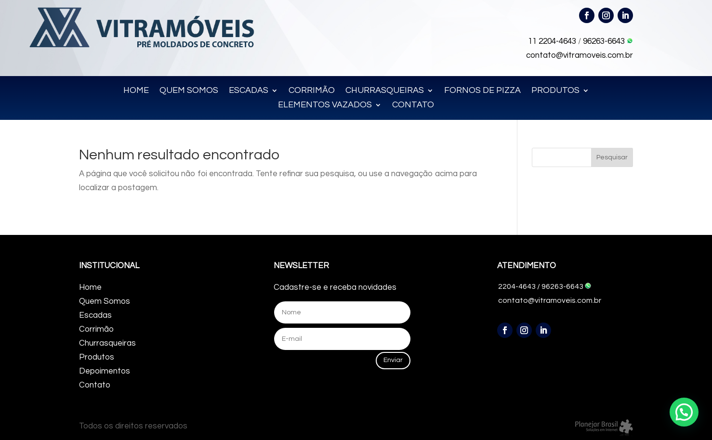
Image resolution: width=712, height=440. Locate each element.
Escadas (95, 315)
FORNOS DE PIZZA (482, 91)
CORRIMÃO (312, 91)
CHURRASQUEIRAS (384, 91)
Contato (94, 385)
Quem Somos (104, 301)
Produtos (96, 357)
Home (90, 287)
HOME (136, 91)
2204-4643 (517, 286)
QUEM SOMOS (188, 91)
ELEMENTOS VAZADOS (325, 105)
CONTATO (413, 105)
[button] (684, 412)
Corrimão (96, 329)
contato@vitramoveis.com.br (579, 55)
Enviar (393, 360)
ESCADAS (248, 91)
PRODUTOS (555, 91)
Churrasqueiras (107, 343)
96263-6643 (608, 41)
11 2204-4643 (552, 41)
